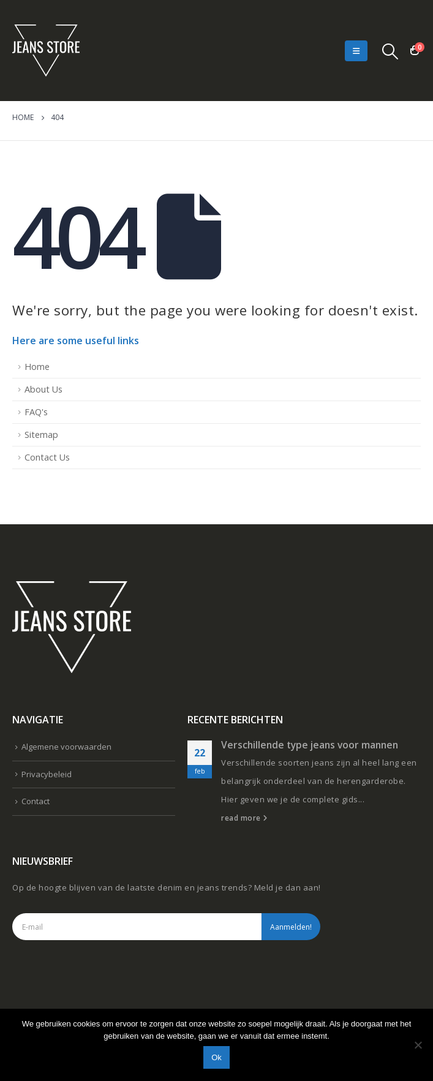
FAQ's (36, 412)
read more (244, 818)
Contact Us (47, 457)
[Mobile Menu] (356, 50)
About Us (43, 389)
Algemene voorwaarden (66, 746)
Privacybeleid (46, 774)
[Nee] (418, 1045)
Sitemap (41, 434)
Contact (35, 801)
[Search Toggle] (390, 51)
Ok (216, 1057)
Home (37, 366)
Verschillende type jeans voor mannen (309, 744)
